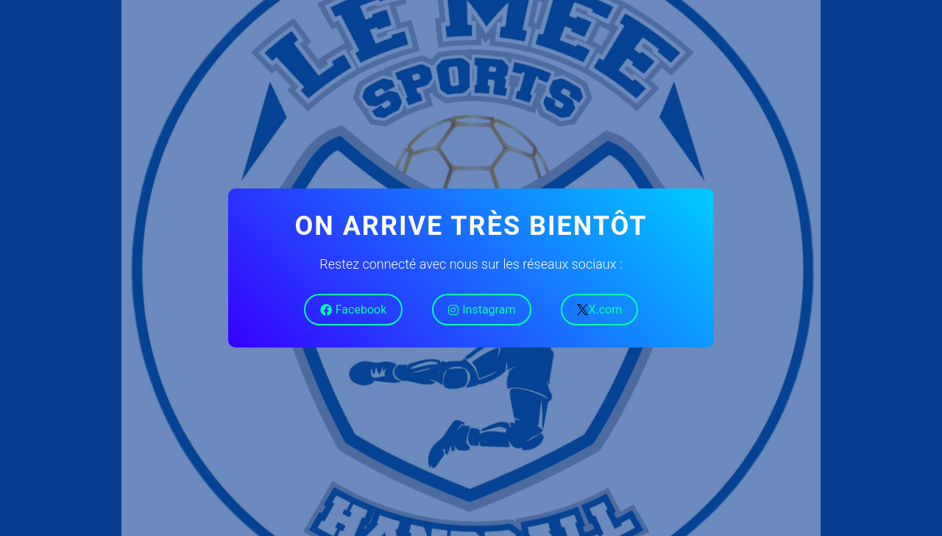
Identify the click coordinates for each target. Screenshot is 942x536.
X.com (599, 310)
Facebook (353, 310)
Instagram (481, 310)
